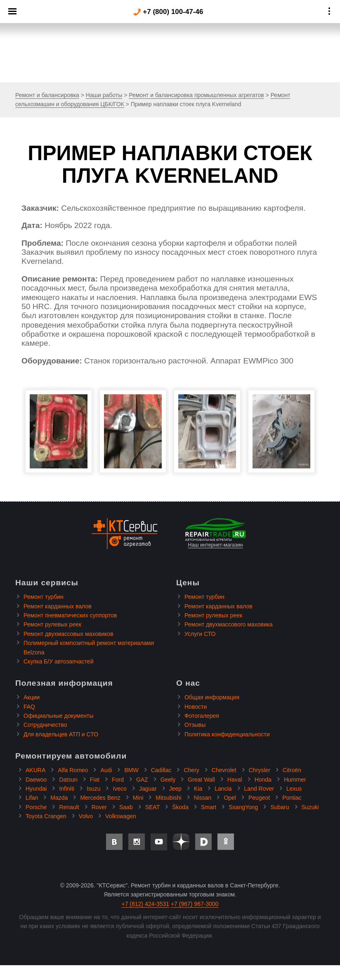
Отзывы (194, 725)
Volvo (86, 816)
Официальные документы (58, 715)
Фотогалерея (201, 715)
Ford (118, 779)
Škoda (180, 807)
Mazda (59, 797)
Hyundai (36, 788)
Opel (230, 797)
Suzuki (310, 807)
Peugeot (259, 797)
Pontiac (292, 797)
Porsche (36, 807)
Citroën (292, 770)
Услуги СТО (199, 634)
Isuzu (93, 788)
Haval (234, 779)
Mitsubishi (168, 797)
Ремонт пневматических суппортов (70, 615)
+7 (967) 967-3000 (195, 904)
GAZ (142, 779)
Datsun (68, 779)
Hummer (295, 779)
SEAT (152, 807)
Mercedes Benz (100, 797)
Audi (106, 770)
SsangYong (243, 807)
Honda (263, 779)
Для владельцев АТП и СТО (61, 734)
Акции (32, 697)
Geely (168, 779)
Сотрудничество (45, 725)
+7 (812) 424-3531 (145, 904)
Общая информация (211, 697)
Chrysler (259, 770)
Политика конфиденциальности (227, 734)
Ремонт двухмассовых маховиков (68, 634)
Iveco (119, 788)
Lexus (294, 788)
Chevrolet (224, 770)
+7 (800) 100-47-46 (168, 12)
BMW (131, 770)
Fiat (94, 779)
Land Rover (259, 788)
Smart (208, 807)
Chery (191, 770)
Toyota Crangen (46, 816)
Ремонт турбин (44, 597)
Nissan (203, 797)
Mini (138, 797)
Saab (126, 807)
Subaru (279, 807)
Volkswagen (120, 816)
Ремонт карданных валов (58, 606)
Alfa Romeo (73, 770)
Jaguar (148, 788)
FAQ (29, 706)
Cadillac (161, 770)
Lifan (32, 797)
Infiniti (66, 788)
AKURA (35, 770)
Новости (195, 706)
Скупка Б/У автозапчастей (58, 661)
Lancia (223, 788)
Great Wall (201, 779)
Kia (198, 788)
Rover (99, 807)
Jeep (175, 788)
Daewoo (36, 779)
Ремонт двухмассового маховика (228, 624)
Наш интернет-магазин (215, 533)
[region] (170, 41)
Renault (69, 807)
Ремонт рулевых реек (52, 624)
